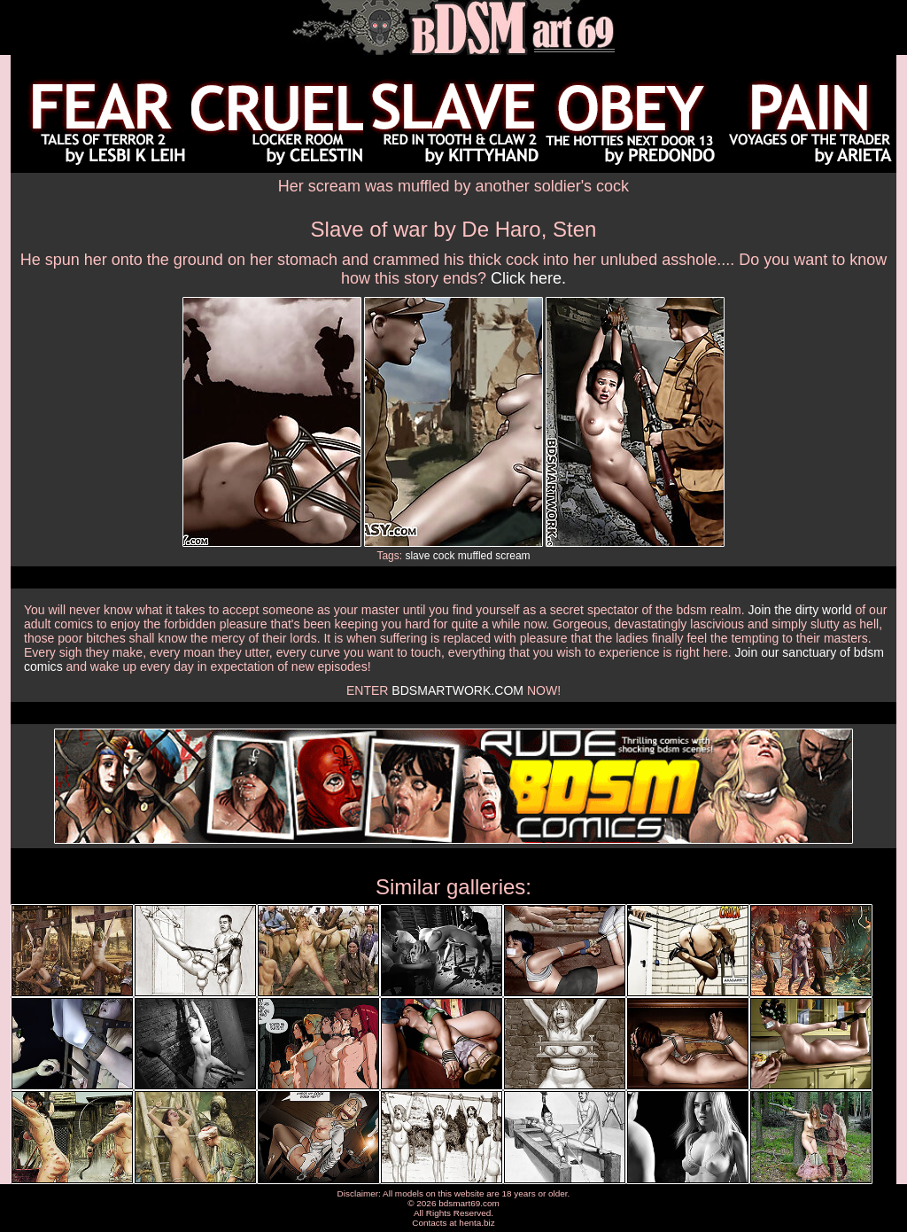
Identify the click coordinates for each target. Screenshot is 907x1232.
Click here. (528, 278)
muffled (475, 556)
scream (512, 556)
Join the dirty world (800, 610)
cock (444, 556)
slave (417, 556)
